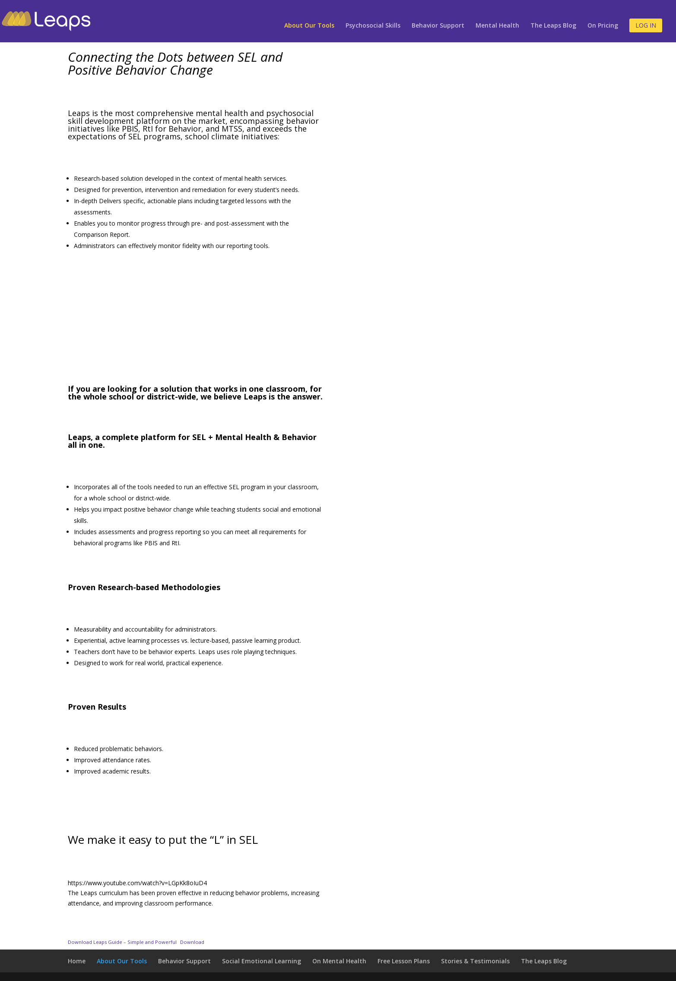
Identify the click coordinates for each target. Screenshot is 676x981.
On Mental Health (339, 961)
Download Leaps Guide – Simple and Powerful (122, 942)
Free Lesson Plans (404, 961)
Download (192, 942)
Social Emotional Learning (261, 961)
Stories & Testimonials (475, 961)
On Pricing (602, 25)
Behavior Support (438, 25)
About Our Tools (309, 25)
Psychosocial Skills (373, 25)
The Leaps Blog (553, 25)
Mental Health (497, 25)
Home (77, 961)
